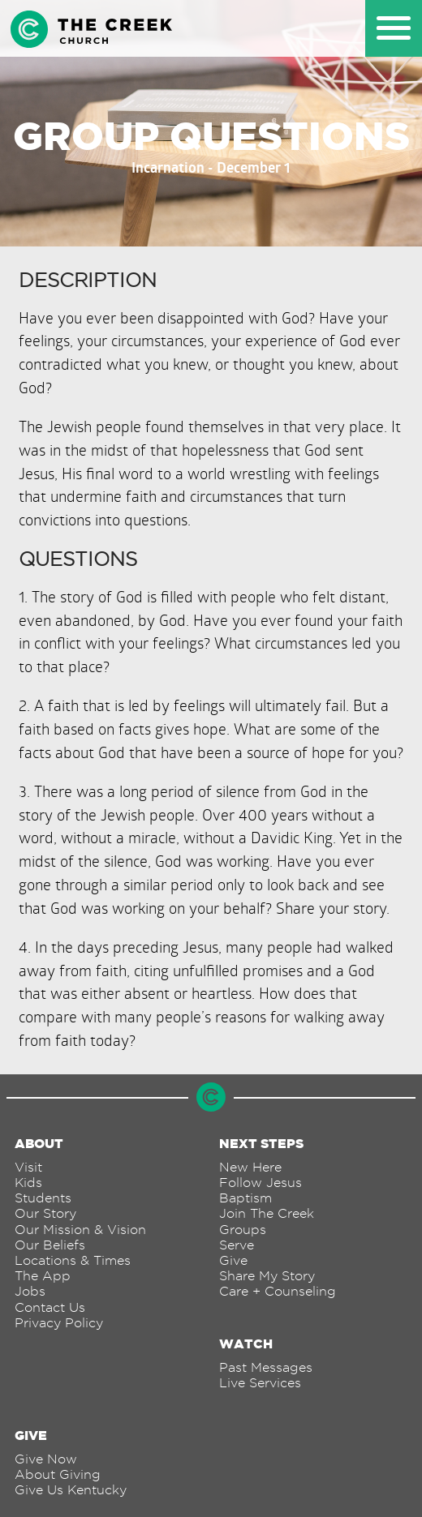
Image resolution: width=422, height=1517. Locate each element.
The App (43, 1276)
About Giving (58, 1474)
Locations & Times (73, 1260)
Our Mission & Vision (80, 1229)
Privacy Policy (59, 1323)
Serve (236, 1245)
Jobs (30, 1291)
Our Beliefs (50, 1245)
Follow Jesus (260, 1182)
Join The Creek (266, 1213)
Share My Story (267, 1276)
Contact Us (50, 1307)
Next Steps (261, 1143)
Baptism (245, 1198)
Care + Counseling (277, 1291)
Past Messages (265, 1367)
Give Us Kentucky (71, 1490)
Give (233, 1260)
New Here (250, 1167)
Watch (246, 1343)
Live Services (260, 1383)
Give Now (46, 1459)
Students (43, 1198)
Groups (242, 1229)
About (39, 1143)
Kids (28, 1182)
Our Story (45, 1213)
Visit (28, 1167)
